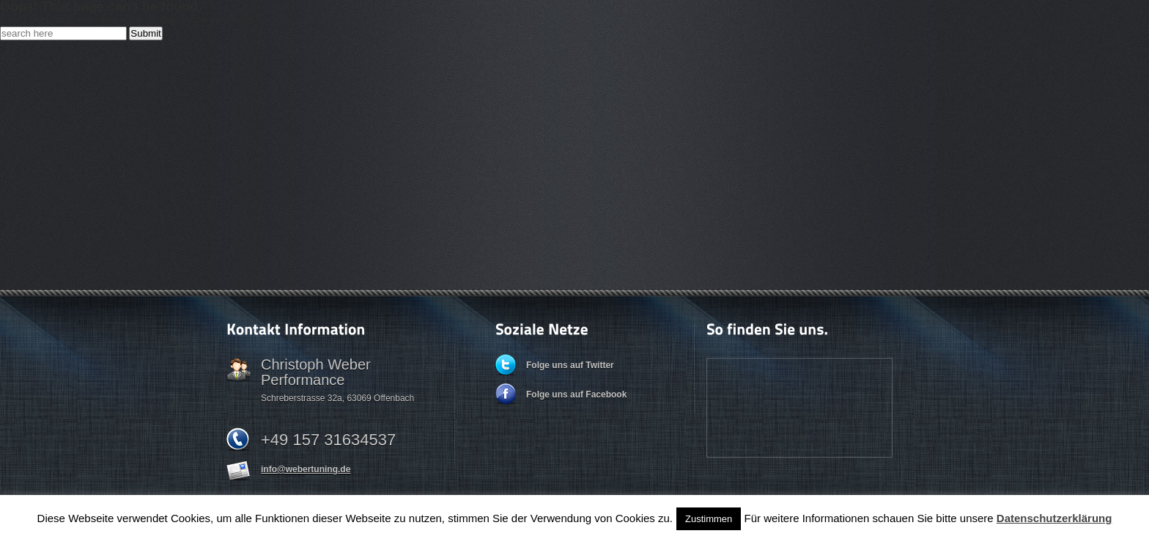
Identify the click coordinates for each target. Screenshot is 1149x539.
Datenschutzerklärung (1054, 518)
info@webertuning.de (305, 469)
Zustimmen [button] (708, 518)
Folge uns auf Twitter (570, 365)
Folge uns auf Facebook (576, 394)
